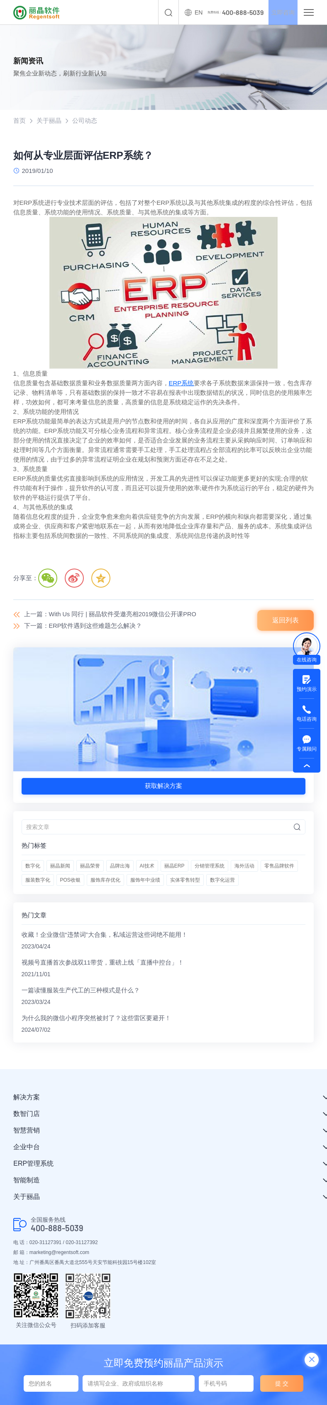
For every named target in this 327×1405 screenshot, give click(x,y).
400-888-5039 (57, 1230)
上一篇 (111, 614)
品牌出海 (120, 867)
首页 (19, 120)
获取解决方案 (163, 786)
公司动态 (84, 120)
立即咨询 (278, 12)
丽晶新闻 (60, 867)
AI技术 (147, 867)
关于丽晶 (49, 120)
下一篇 (83, 626)
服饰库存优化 (105, 881)
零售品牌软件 (279, 867)
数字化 (32, 867)
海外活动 (244, 867)
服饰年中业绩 (145, 881)
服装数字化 (37, 881)
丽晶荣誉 (90, 867)
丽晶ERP (174, 867)
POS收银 (70, 881)
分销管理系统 (210, 867)
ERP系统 (181, 383)
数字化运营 (222, 881)
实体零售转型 (185, 881)
